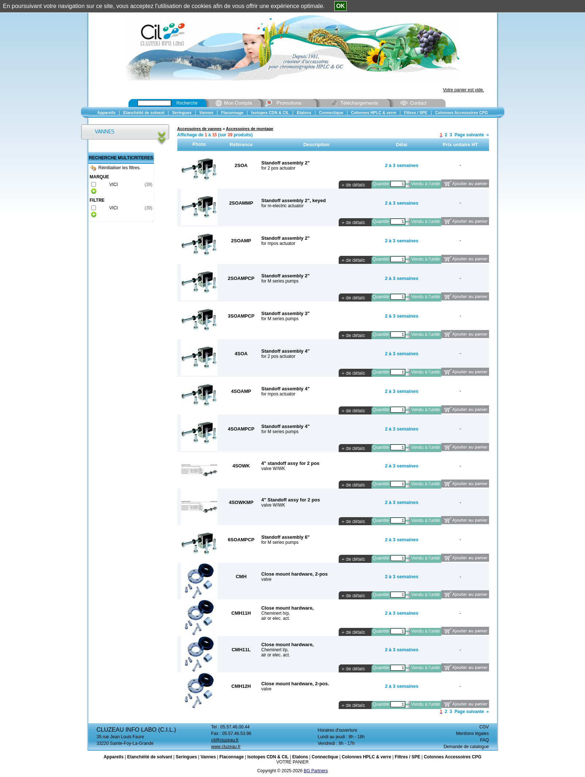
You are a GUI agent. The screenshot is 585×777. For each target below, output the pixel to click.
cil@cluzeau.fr (225, 740)
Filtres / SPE (407, 756)
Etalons (300, 756)
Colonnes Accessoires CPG (452, 756)
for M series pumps (280, 281)
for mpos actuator (278, 243)
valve (266, 579)
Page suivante (469, 134)
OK (340, 6)
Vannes (208, 756)
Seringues (186, 756)
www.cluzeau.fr (226, 746)
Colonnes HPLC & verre (366, 756)
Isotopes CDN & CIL (268, 756)
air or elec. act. (275, 618)
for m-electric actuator (282, 205)
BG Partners (316, 770)
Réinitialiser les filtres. (116, 167)
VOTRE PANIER (292, 762)
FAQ (484, 740)
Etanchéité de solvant (149, 756)
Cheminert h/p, (275, 613)
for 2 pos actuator (278, 168)
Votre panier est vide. (463, 89)
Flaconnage (231, 756)
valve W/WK (273, 468)
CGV (484, 726)
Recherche (187, 103)
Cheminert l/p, (275, 649)
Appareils (114, 756)
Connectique (325, 756)
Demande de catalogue (466, 746)
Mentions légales (472, 733)
